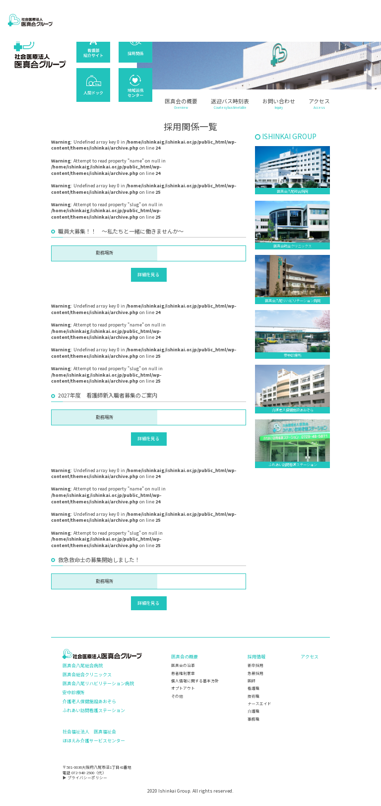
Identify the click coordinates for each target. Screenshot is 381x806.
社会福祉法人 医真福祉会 (89, 731)
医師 (251, 680)
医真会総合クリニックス (87, 674)
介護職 (253, 711)
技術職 (253, 696)
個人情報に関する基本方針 (195, 680)
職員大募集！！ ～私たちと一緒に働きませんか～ (121, 231)
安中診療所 (74, 692)
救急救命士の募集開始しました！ (99, 560)
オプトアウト (183, 688)
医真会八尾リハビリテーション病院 (98, 683)
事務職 (253, 719)
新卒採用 (255, 665)
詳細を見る (148, 274)
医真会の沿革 (183, 665)
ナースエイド (259, 703)
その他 (177, 696)
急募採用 (255, 673)
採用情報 (256, 656)
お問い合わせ (278, 104)
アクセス (319, 104)
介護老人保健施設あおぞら (89, 701)
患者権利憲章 (183, 673)
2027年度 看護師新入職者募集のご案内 (107, 395)
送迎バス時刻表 (230, 104)
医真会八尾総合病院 (83, 665)
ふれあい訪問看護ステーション (94, 710)
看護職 (253, 688)
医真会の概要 (181, 104)
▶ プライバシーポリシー (85, 777)
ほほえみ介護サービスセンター (94, 740)
